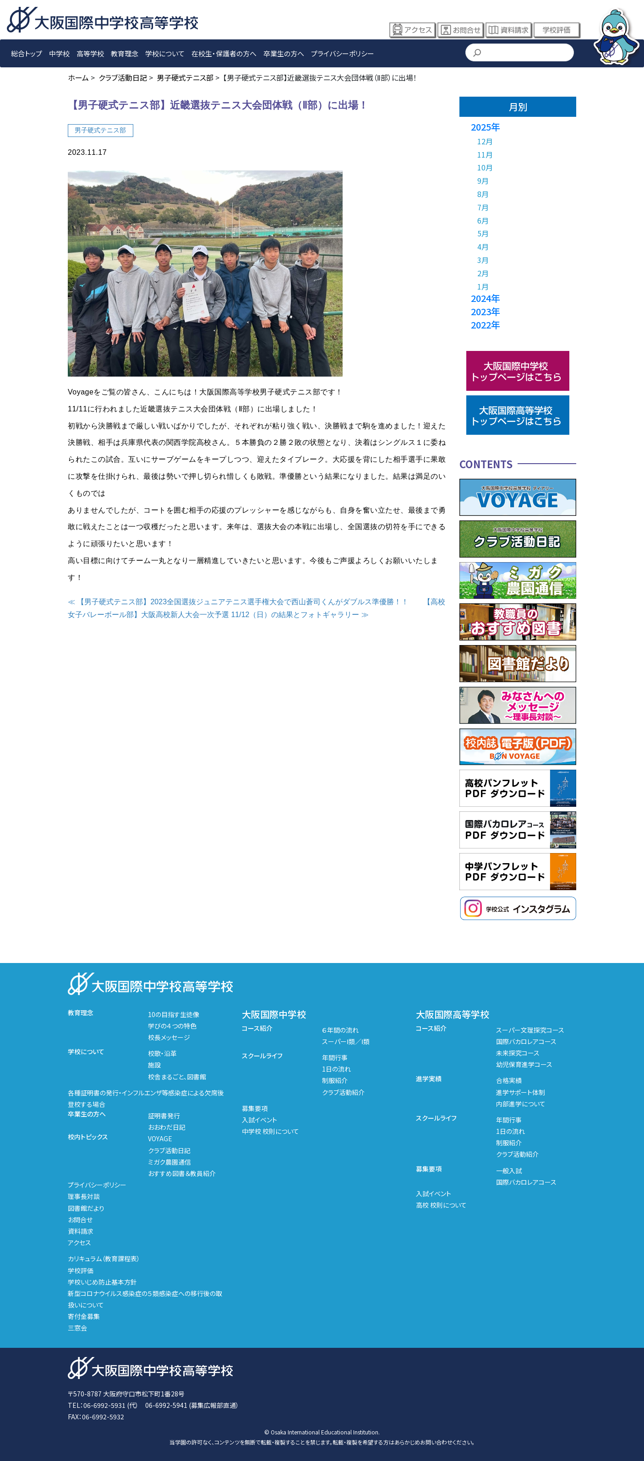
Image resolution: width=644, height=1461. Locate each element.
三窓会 (77, 1327)
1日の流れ (336, 1068)
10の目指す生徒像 (173, 1014)
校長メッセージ (169, 1037)
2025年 (485, 126)
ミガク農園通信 (169, 1161)
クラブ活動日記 (169, 1150)
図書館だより (86, 1208)
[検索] (519, 53)
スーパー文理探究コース (530, 1029)
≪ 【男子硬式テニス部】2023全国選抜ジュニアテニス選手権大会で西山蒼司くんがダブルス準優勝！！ (238, 602)
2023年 (485, 311)
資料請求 (508, 29)
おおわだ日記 (167, 1127)
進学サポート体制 (520, 1092)
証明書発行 (164, 1115)
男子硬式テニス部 (100, 130)
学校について (165, 53)
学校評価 (556, 29)
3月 (483, 259)
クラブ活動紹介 (343, 1092)
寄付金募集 (84, 1316)
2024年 (485, 298)
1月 (483, 286)
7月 (483, 207)
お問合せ (460, 29)
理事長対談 (84, 1196)
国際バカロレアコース (526, 1041)
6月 (483, 220)
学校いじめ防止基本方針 (102, 1281)
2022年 (485, 324)
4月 (483, 246)
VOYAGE (160, 1138)
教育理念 (124, 53)
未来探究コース (518, 1052)
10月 (485, 167)
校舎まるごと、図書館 (177, 1076)
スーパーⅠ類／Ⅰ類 (346, 1041)
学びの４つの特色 (172, 1025)
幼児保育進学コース (524, 1064)
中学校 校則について (270, 1131)
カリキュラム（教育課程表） (104, 1258)
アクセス (412, 29)
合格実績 (509, 1080)
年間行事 (335, 1057)
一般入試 (509, 1170)
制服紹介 (335, 1080)
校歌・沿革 (162, 1053)
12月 (485, 141)
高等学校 (90, 53)
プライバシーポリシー (342, 53)
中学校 (59, 53)
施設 (154, 1064)
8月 (483, 193)
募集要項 (254, 1108)
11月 (485, 154)
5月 (483, 233)
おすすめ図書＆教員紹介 (182, 1173)
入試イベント (259, 1119)
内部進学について (521, 1103)
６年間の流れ (340, 1029)
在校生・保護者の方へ (224, 53)
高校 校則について (441, 1204)
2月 (483, 273)
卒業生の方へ (283, 53)
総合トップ (26, 53)
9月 (483, 180)
